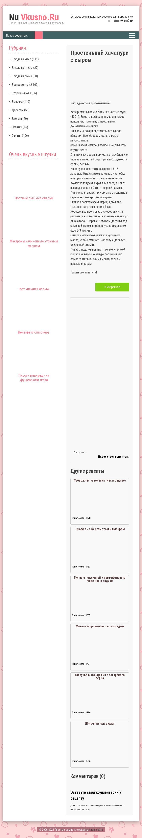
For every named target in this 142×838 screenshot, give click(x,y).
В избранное (112, 287)
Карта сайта (96, 829)
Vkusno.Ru (34, 17)
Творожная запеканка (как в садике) (100, 480)
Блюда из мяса (21, 59)
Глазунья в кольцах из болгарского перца (100, 676)
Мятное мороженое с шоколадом (100, 626)
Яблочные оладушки (99, 723)
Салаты (16, 136)
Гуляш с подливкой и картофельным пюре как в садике (100, 579)
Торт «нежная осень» (33, 289)
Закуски (17, 119)
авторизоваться (80, 809)
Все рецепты (20, 85)
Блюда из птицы (22, 68)
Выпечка (17, 102)
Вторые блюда (21, 93)
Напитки (17, 127)
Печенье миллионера (33, 332)
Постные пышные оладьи (34, 198)
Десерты (17, 110)
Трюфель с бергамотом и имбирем (100, 529)
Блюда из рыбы (22, 76)
